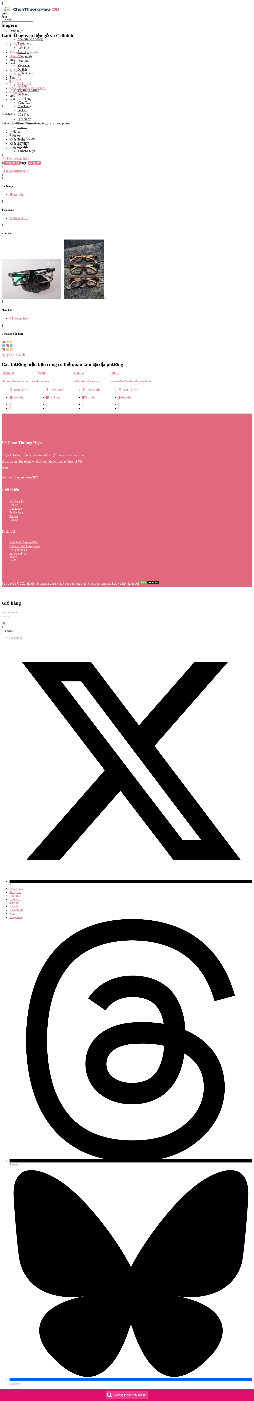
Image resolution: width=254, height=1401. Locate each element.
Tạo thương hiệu (16, 158)
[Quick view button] (10, 404)
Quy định (69, 583)
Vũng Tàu (23, 102)
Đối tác (14, 504)
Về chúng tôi (17, 501)
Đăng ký (34, 163)
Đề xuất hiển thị (19, 549)
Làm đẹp (23, 47)
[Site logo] (31, 12)
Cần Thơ (23, 114)
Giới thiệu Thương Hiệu (24, 542)
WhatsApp (16, 888)
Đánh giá (16, 56)
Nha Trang (24, 106)
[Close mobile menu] (2, 23)
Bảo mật (82, 583)
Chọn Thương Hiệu (50, 583)
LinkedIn (15, 899)
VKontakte (16, 910)
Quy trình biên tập (99, 583)
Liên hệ (14, 520)
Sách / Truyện (26, 138)
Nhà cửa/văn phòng (30, 39)
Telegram (15, 892)
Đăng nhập (12, 163)
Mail (12, 913)
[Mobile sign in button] (2, 166)
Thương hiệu (26, 151)
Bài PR (13, 560)
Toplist (13, 556)
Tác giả (14, 516)
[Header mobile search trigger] (2, 175)
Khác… (22, 127)
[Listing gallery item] (33, 298)
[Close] (4, 623)
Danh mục (16, 31)
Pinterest (15, 895)
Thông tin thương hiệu (24, 52)
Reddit (14, 906)
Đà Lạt (22, 110)
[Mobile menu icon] (127, 4)
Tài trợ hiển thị (18, 553)
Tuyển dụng (17, 512)
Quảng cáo (16, 508)
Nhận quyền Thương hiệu (25, 546)
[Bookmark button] (10, 408)
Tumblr (14, 902)
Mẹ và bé (23, 65)
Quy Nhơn (24, 119)
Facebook (16, 637)
